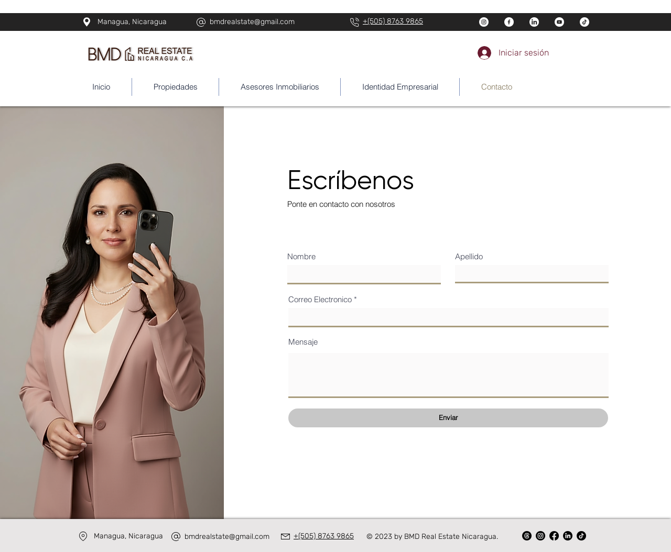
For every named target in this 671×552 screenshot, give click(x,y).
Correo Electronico (320, 299)
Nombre (301, 256)
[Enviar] (448, 418)
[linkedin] (534, 22)
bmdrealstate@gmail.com (252, 21)
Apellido (469, 256)
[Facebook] (554, 535)
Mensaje (303, 342)
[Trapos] (527, 535)
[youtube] (559, 22)
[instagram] (484, 22)
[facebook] (509, 22)
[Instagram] (540, 535)
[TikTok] (581, 535)
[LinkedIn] (567, 535)
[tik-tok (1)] (584, 22)
